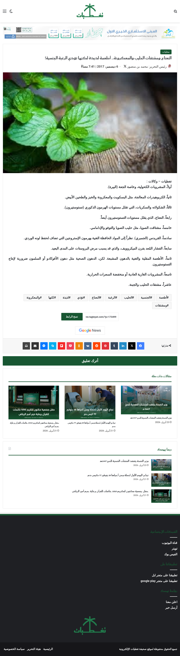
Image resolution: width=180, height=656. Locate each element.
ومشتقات (161, 306)
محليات (166, 51)
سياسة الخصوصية (14, 649)
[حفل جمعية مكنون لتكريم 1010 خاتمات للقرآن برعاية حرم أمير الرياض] (33, 403)
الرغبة (111, 298)
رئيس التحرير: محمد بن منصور (145, 66)
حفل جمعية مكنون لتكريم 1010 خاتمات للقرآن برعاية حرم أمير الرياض (34, 425)
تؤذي (80, 298)
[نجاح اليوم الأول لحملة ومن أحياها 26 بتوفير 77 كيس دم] (90, 403)
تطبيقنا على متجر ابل (164, 575)
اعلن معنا (171, 602)
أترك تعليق (90, 361)
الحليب (128, 298)
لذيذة (66, 298)
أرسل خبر (171, 608)
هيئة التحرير (34, 649)
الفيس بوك (170, 554)
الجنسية (145, 298)
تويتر (174, 549)
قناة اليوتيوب (169, 543)
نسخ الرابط (72, 316)
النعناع (96, 298)
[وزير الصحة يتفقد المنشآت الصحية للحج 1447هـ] (146, 400)
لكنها (51, 298)
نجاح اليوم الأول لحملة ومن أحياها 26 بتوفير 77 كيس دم (91, 425)
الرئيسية (48, 649)
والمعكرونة (33, 298)
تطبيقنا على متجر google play (159, 581)
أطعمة (163, 298)
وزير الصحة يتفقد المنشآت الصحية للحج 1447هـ (151, 418)
